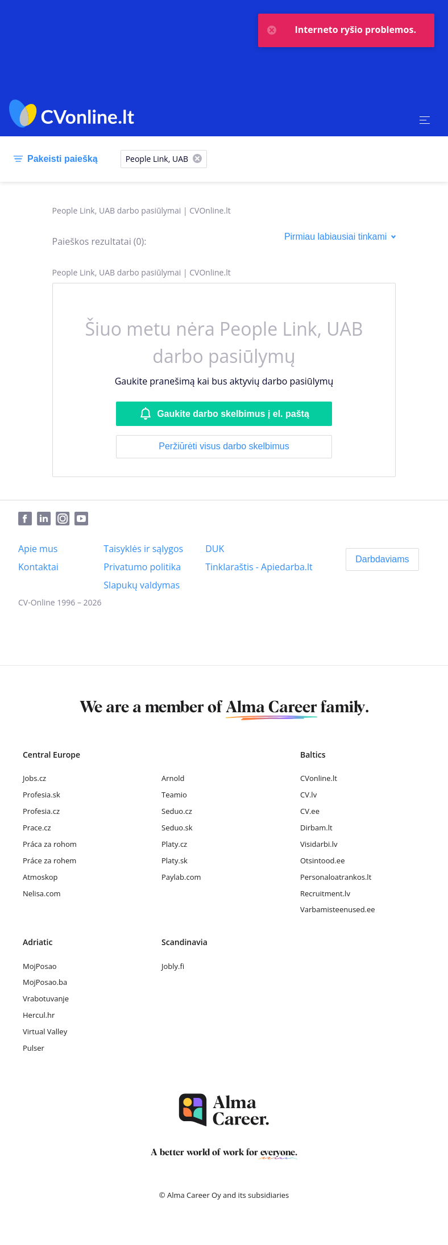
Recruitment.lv (325, 893)
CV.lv (308, 794)
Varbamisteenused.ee (337, 909)
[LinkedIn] (46, 519)
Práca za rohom (50, 844)
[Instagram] (65, 519)
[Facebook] (27, 519)
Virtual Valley (45, 1031)
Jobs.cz (34, 778)
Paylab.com (181, 877)
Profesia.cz (41, 811)
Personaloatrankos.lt (335, 877)
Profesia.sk (41, 794)
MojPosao (40, 966)
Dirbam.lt (316, 827)
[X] (197, 159)
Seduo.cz (176, 811)
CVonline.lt (318, 778)
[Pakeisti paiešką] (53, 159)
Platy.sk (174, 860)
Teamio (174, 794)
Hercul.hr (39, 1015)
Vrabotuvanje (46, 998)
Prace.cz (37, 827)
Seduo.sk (177, 827)
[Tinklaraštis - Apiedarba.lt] (259, 567)
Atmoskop (40, 877)
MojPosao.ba (45, 982)
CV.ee (310, 811)
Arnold (173, 778)
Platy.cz (174, 844)
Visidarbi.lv (318, 844)
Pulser (33, 1048)
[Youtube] (83, 519)
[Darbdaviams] (382, 559)
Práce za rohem (49, 860)
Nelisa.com (42, 893)
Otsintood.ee (322, 860)
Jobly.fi (172, 966)
